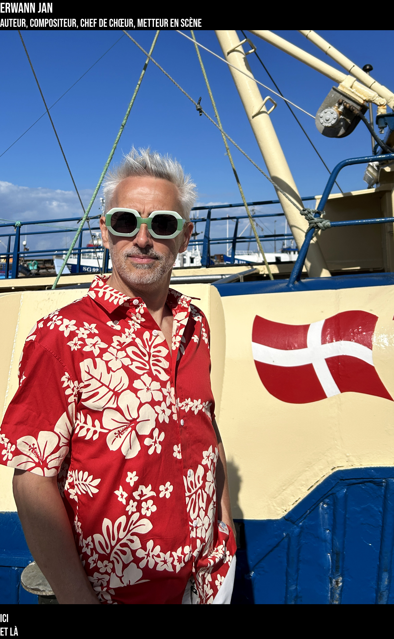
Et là (9, 632)
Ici (4, 618)
